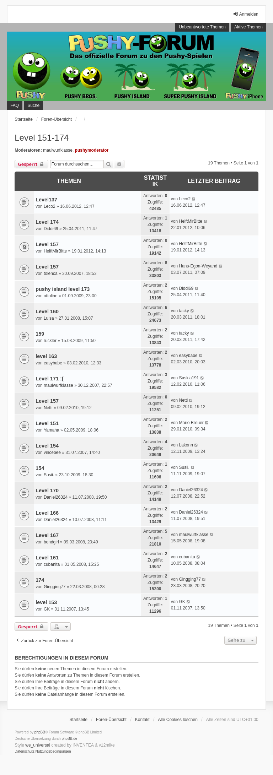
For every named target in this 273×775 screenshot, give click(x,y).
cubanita (52, 564)
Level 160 (47, 311)
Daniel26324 (56, 497)
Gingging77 (54, 586)
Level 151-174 (42, 137)
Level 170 (47, 490)
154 (40, 468)
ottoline (51, 295)
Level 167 (47, 535)
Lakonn (186, 445)
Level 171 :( (49, 378)
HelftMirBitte (190, 221)
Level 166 (47, 513)
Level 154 (47, 446)
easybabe (53, 363)
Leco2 (49, 206)
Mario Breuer (191, 422)
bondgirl (51, 542)
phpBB (39, 732)
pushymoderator (92, 150)
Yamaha (51, 430)
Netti (48, 407)
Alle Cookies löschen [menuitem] (177, 719)
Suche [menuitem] (33, 105)
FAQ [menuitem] (14, 105)
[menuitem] (24, 751)
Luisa (49, 318)
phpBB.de (69, 739)
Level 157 (47, 244)
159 (40, 334)
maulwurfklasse (58, 150)
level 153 (46, 602)
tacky (184, 310)
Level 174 (47, 222)
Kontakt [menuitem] (142, 719)
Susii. (49, 474)
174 (40, 580)
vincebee (52, 452)
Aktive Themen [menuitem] (248, 27)
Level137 (46, 199)
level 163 (46, 356)
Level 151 (47, 423)
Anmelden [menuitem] (245, 14)
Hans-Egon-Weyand (198, 266)
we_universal (37, 745)
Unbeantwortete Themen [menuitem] (202, 27)
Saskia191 (189, 377)
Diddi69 (51, 228)
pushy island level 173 (63, 289)
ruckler (50, 340)
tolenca (51, 273)
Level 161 (47, 557)
